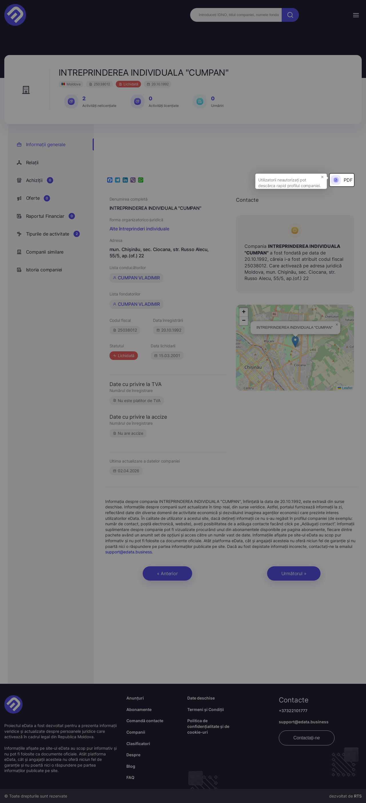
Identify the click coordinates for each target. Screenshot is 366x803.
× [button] (322, 176)
